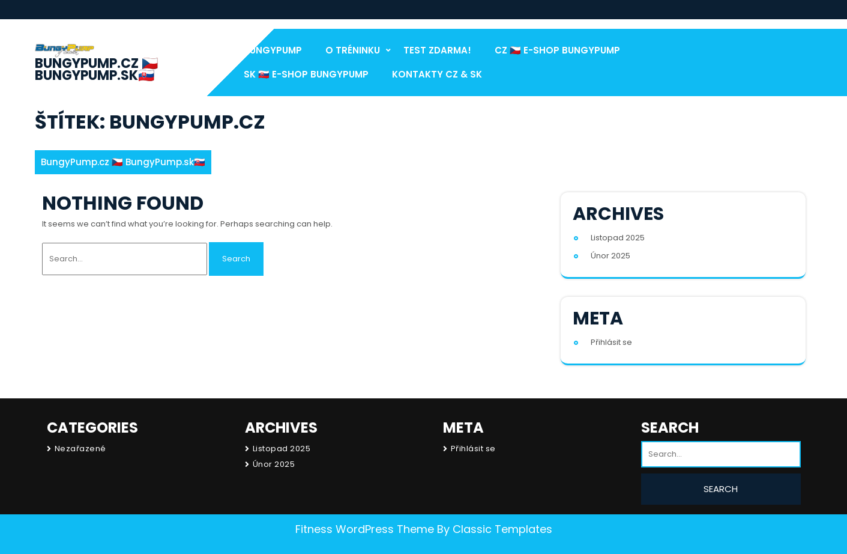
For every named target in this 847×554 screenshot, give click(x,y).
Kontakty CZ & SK (437, 74)
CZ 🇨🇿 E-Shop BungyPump (557, 50)
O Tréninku (352, 50)
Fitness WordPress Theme (364, 529)
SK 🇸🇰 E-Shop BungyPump (306, 74)
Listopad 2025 (618, 237)
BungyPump (273, 50)
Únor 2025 (610, 255)
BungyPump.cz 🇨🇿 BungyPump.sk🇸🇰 (96, 69)
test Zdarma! (437, 50)
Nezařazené (80, 448)
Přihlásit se (611, 342)
